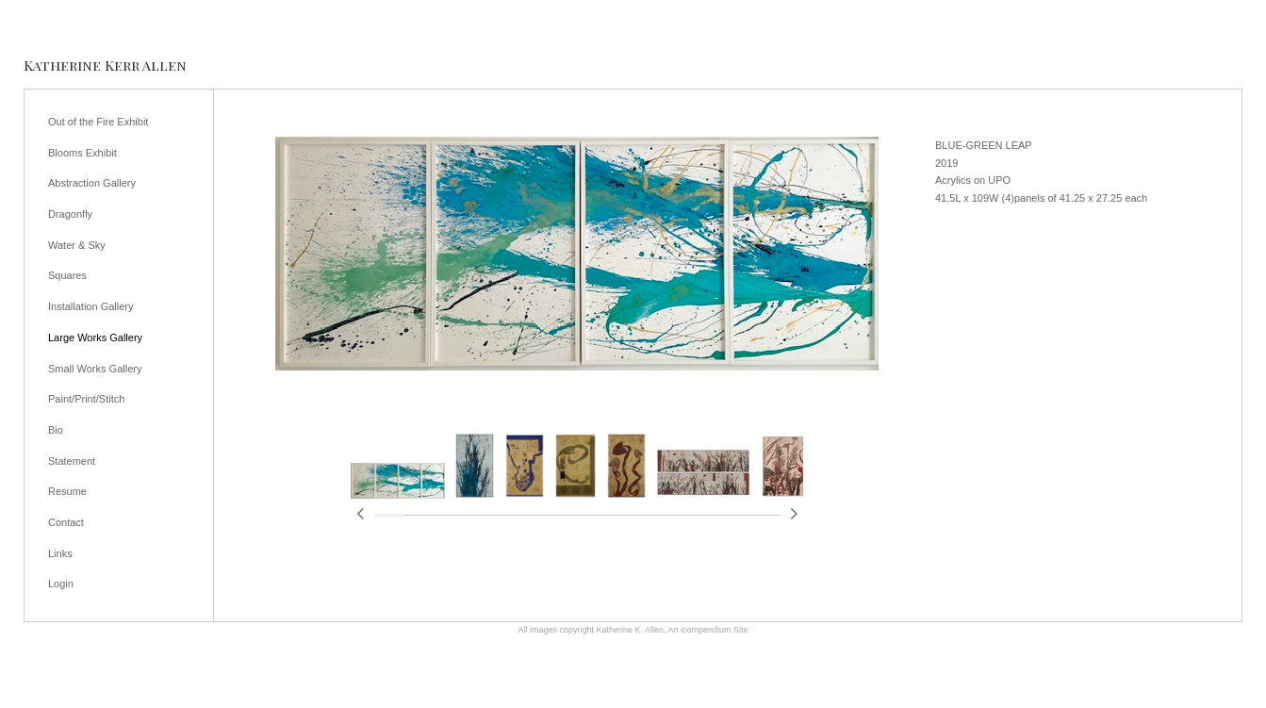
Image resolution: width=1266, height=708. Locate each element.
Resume (67, 491)
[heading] (105, 65)
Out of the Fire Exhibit (98, 121)
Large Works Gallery (95, 337)
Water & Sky (77, 245)
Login (61, 583)
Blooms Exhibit (82, 152)
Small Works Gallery (94, 368)
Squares (67, 275)
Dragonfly (70, 214)
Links (60, 553)
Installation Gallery (91, 306)
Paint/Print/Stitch (86, 398)
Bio (55, 430)
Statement (71, 461)
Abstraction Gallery (92, 183)
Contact (66, 522)
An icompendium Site (708, 629)
